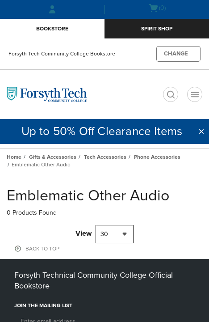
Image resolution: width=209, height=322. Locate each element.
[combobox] (115, 234)
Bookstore (52, 28)
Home (14, 157)
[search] (170, 94)
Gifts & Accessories (52, 157)
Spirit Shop (156, 28)
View (83, 233)
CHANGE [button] (176, 53)
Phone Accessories (157, 157)
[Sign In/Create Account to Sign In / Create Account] (52, 9)
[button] (201, 131)
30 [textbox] (104, 234)
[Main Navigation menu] (194, 94)
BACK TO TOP (42, 249)
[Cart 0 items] (157, 8)
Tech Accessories (105, 157)
